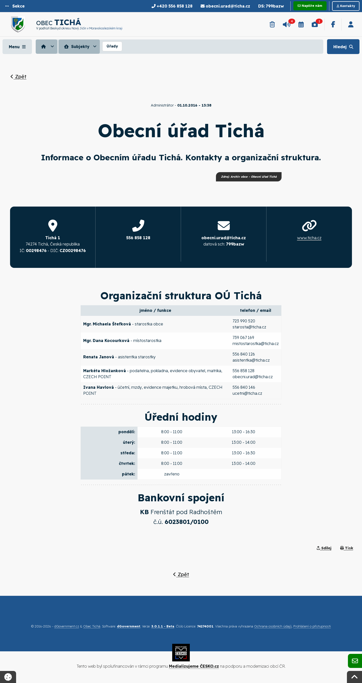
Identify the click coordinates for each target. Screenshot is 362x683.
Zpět (18, 76)
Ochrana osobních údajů (273, 626)
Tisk (346, 548)
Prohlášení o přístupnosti (312, 626)
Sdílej (324, 548)
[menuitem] (47, 46)
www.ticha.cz (309, 237)
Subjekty (76, 46)
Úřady (112, 46)
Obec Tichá (91, 626)
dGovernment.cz (66, 626)
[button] (15, 6)
